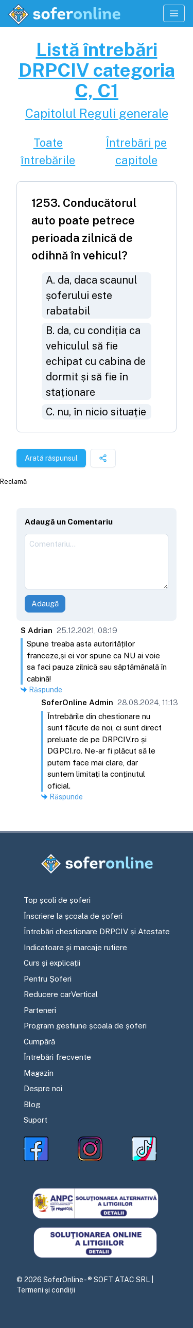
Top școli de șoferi (57, 900)
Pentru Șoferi (48, 978)
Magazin (39, 1073)
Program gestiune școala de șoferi (85, 1025)
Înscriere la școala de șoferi (73, 916)
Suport (35, 1119)
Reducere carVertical (61, 994)
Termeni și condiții (45, 1290)
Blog (32, 1104)
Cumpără (39, 1041)
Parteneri (40, 1010)
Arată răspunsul (51, 458)
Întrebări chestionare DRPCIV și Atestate (97, 931)
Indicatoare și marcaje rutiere (75, 947)
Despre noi (43, 1088)
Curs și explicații (52, 962)
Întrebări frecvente (57, 1057)
